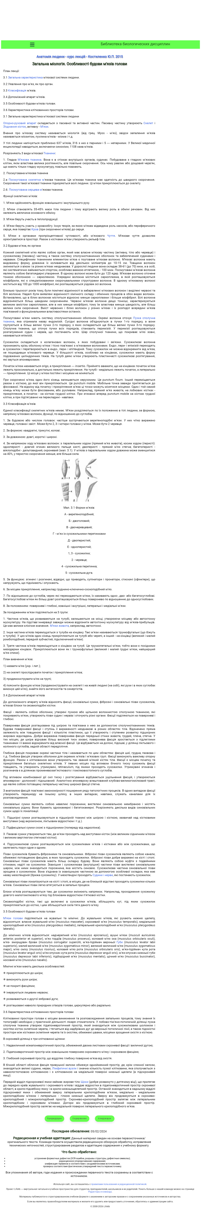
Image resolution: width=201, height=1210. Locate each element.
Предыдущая (54, 1119)
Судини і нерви (103, 875)
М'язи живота (59, 625)
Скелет (148, 123)
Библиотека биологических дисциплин (135, 44)
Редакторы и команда (100, 1191)
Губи (120, 942)
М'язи (44, 126)
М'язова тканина (29, 159)
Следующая (104, 1119)
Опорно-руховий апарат (19, 123)
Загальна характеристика (25, 77)
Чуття (111, 235)
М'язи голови (13, 918)
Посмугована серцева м (25, 189)
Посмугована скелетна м (26, 179)
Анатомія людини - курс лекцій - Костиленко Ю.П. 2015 (79, 57)
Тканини (49, 153)
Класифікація (17, 90)
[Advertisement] (100, 20)
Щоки (84, 1082)
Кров (34, 229)
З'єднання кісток (14, 126)
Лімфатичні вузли (64, 1068)
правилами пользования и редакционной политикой (118, 1184)
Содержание (80, 1119)
